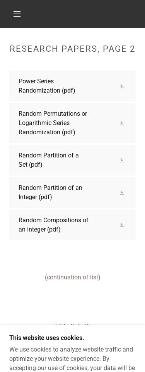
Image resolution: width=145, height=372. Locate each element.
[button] (17, 14)
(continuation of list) (73, 277)
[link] (72, 86)
